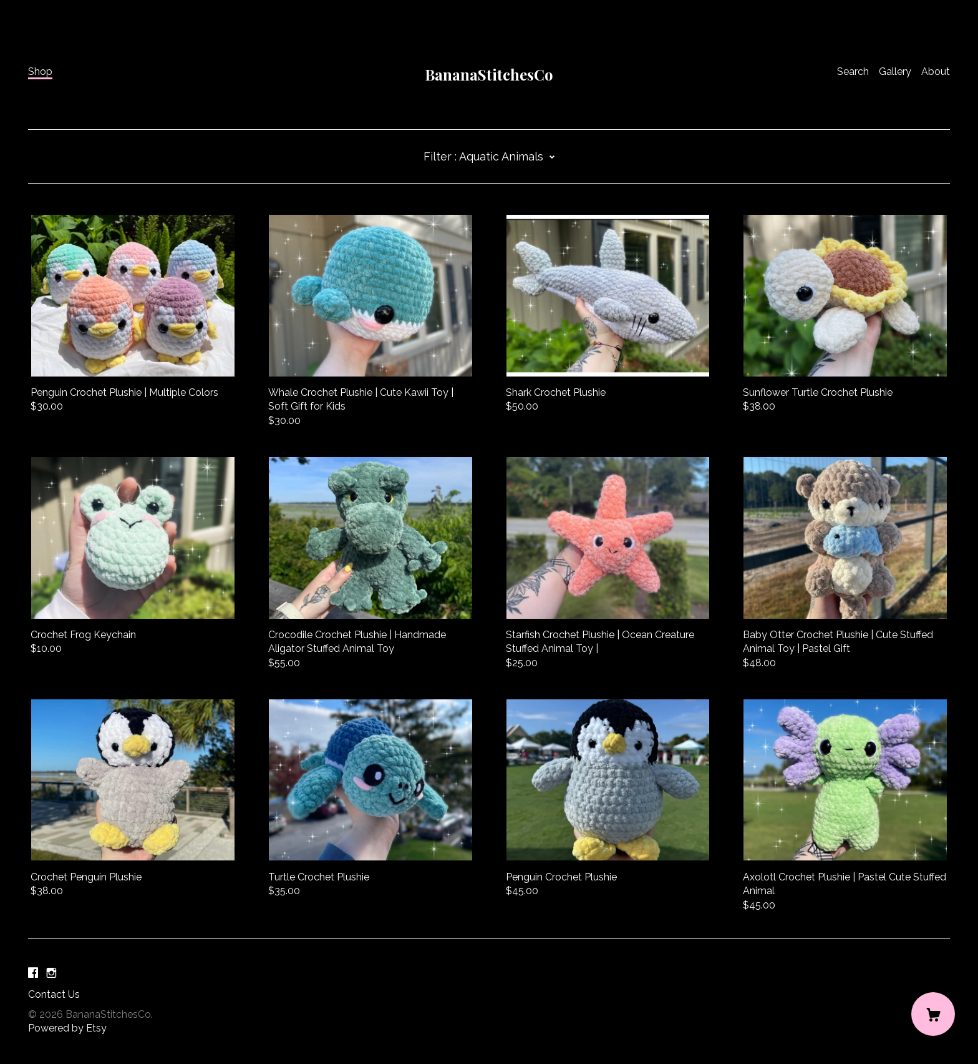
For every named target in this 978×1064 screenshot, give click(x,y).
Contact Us (54, 994)
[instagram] (51, 974)
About (935, 71)
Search (853, 71)
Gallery (895, 71)
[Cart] (933, 1014)
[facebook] (33, 974)
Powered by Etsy (67, 1028)
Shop (40, 71)
